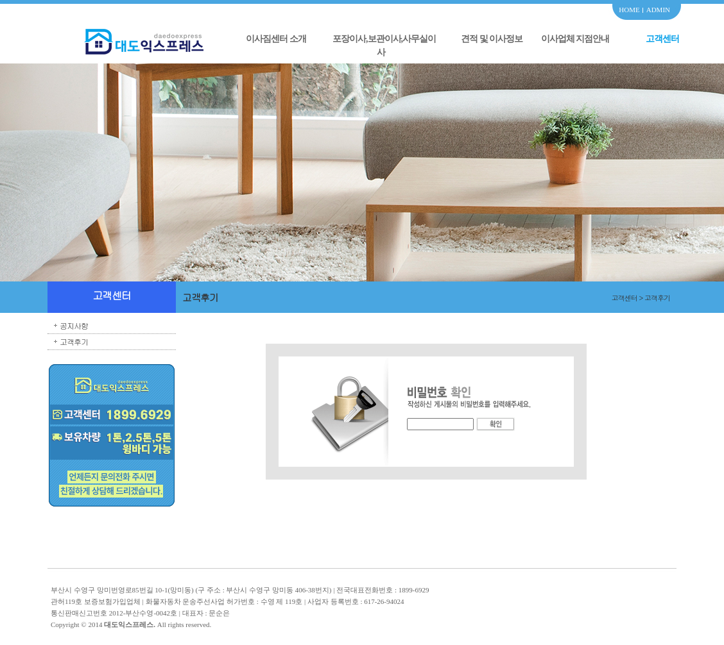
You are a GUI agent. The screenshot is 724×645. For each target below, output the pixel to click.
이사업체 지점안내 (575, 39)
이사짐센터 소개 (276, 39)
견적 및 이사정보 (491, 39)
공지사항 (74, 325)
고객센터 (662, 39)
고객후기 (74, 341)
